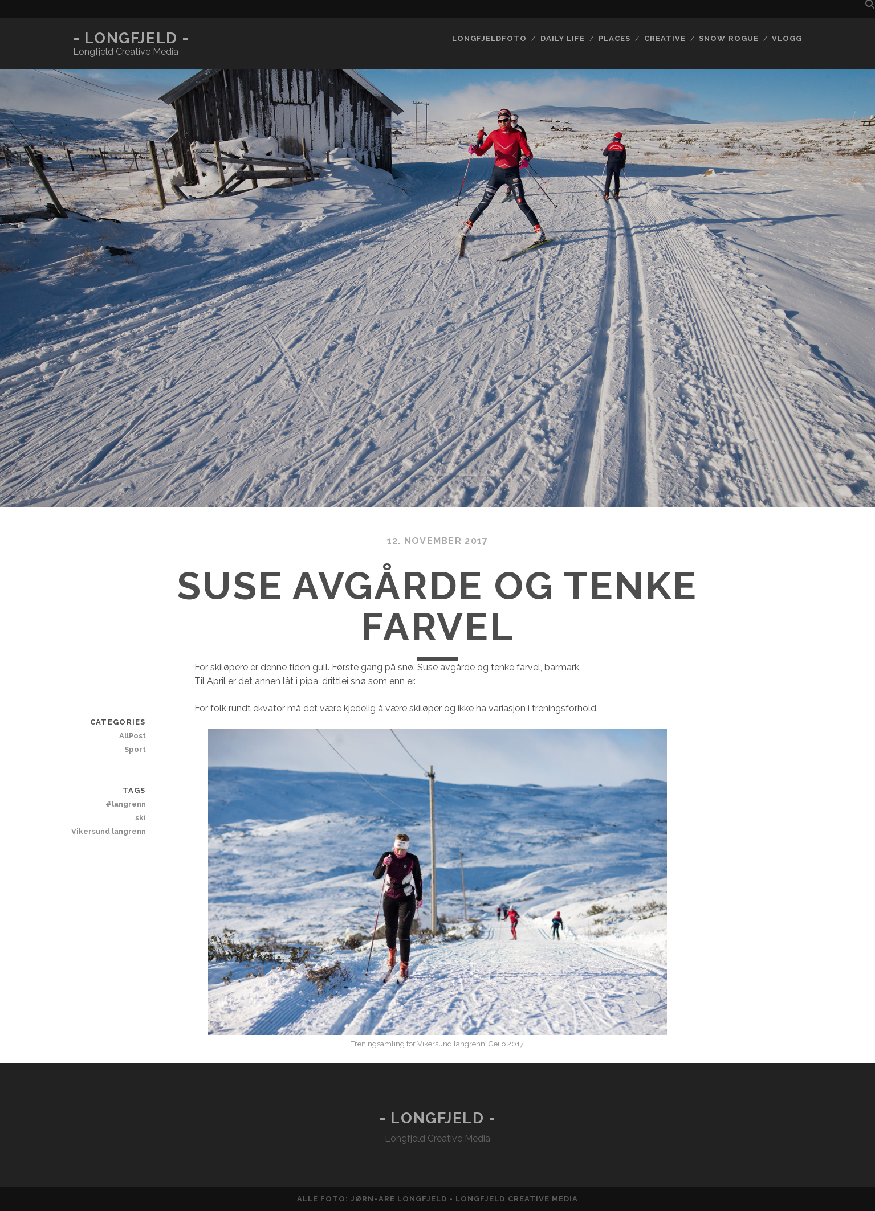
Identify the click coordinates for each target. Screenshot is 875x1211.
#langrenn (125, 804)
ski (140, 817)
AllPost (132, 735)
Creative (665, 38)
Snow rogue (728, 38)
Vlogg (787, 38)
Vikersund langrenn (108, 831)
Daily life (562, 38)
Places (614, 38)
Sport (135, 749)
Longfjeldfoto (489, 38)
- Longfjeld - (131, 38)
